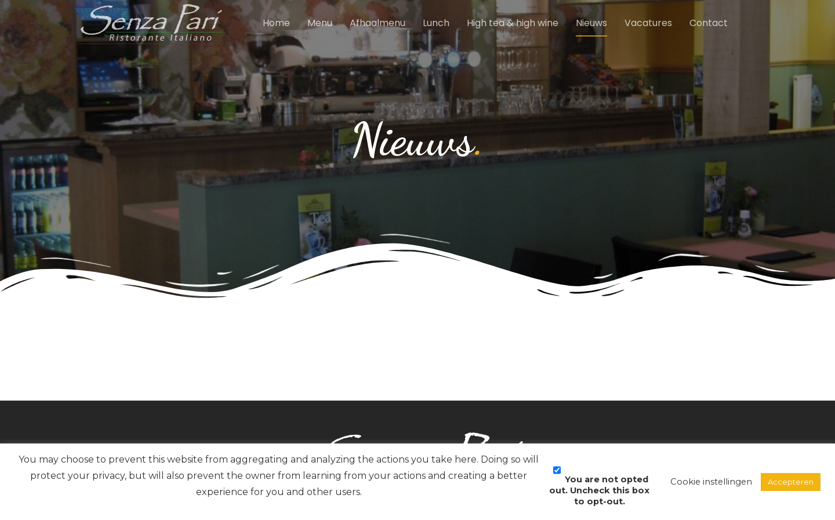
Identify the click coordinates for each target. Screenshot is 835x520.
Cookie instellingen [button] (711, 482)
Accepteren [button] (791, 481)
